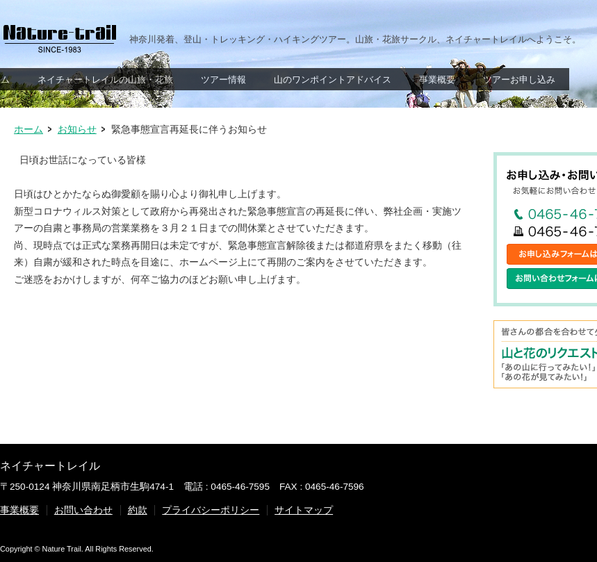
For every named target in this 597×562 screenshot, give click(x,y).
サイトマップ (304, 510)
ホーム (28, 129)
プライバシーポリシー (210, 510)
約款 (137, 510)
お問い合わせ (83, 510)
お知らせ (77, 129)
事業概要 (19, 510)
